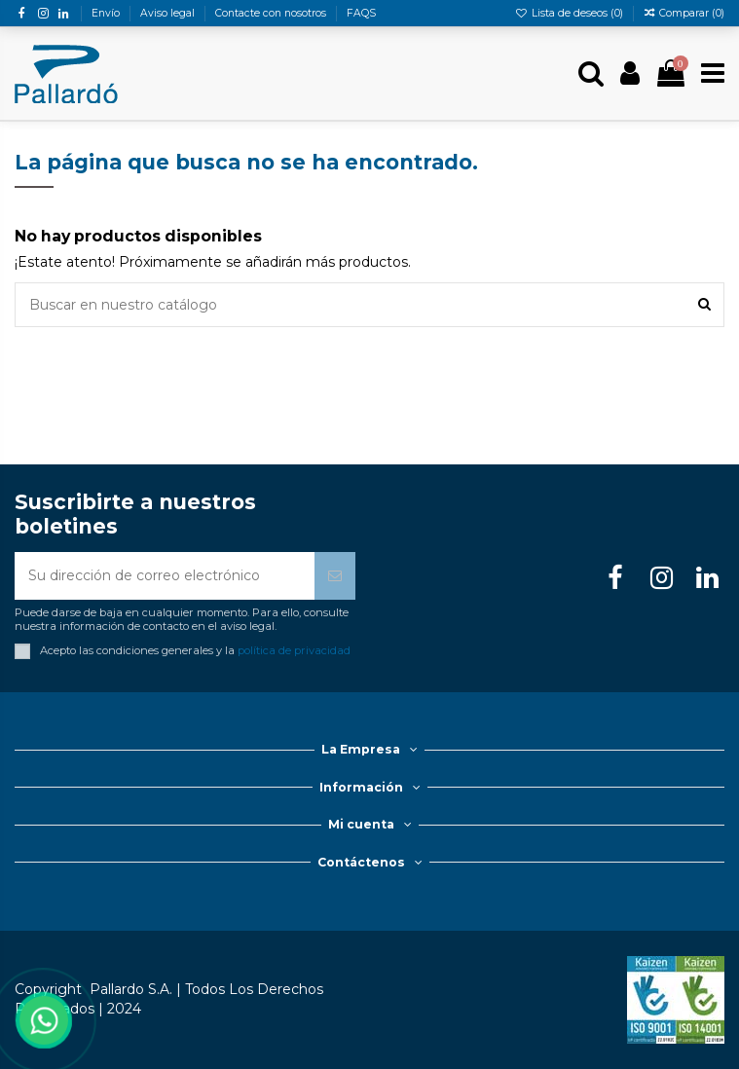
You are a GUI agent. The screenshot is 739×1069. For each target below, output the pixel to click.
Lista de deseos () (570, 13)
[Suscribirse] (334, 576)
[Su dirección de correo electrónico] (164, 576)
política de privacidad (294, 650)
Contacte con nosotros (272, 13)
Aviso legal (169, 13)
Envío (107, 13)
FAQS (361, 13)
